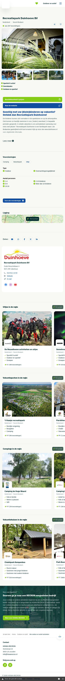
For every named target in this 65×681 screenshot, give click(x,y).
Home (14, 634)
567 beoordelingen (14, 26)
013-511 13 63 (12, 273)
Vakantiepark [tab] (17, 162)
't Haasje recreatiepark (15, 420)
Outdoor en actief (53, 3)
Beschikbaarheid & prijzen (32, 99)
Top (59, 636)
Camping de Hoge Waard (15, 491)
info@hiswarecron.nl (10, 654)
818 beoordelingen (15, 577)
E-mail (9, 279)
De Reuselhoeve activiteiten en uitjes (21, 349)
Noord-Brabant (18, 352)
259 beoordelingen (15, 506)
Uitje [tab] (27, 162)
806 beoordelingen (15, 365)
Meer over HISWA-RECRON (16, 618)
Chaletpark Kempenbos (15, 562)
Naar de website (32, 106)
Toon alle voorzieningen (14, 201)
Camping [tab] (6, 162)
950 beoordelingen (15, 435)
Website (10, 276)
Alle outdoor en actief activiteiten (39, 634)
